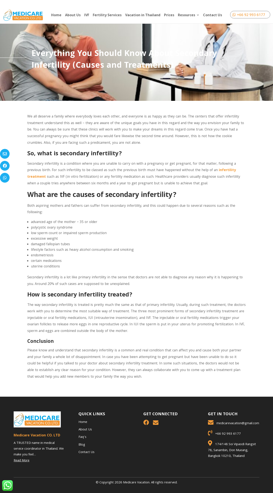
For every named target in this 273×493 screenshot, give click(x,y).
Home (56, 15)
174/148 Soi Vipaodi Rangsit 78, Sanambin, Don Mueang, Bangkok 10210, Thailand (232, 450)
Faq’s (82, 437)
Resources (186, 15)
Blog (81, 445)
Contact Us (212, 15)
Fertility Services (107, 15)
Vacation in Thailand (142, 15)
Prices (169, 15)
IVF (86, 15)
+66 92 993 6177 (251, 14)
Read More (21, 461)
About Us (73, 15)
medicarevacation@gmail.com (237, 423)
